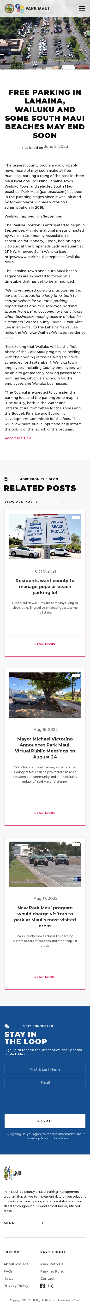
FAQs (8, 1271)
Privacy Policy (16, 1286)
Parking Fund (52, 1271)
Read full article (18, 438)
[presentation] (41, 1100)
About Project (16, 1264)
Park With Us (52, 1264)
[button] (81, 8)
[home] (27, 8)
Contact (47, 1278)
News (8, 1278)
